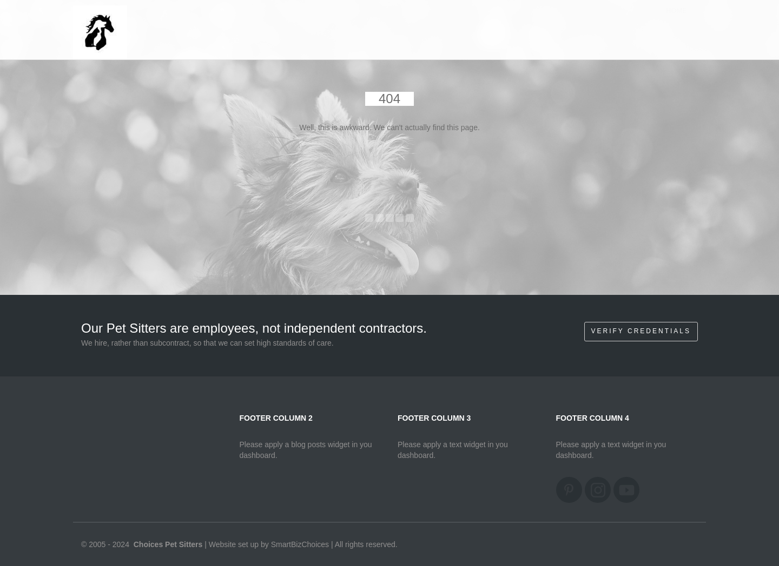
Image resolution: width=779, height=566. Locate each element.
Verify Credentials (641, 331)
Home (676, 21)
